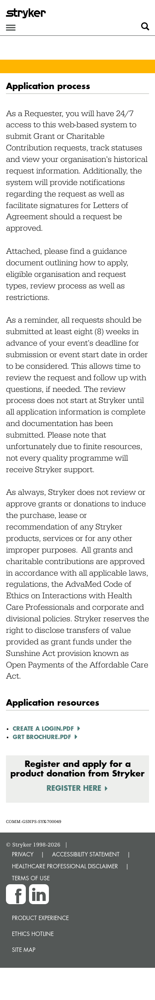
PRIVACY (22, 854)
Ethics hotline (33, 934)
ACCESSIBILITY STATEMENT (86, 854)
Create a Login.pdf (43, 728)
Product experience (40, 918)
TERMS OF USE (31, 878)
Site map (23, 949)
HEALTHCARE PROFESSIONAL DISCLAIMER (65, 866)
